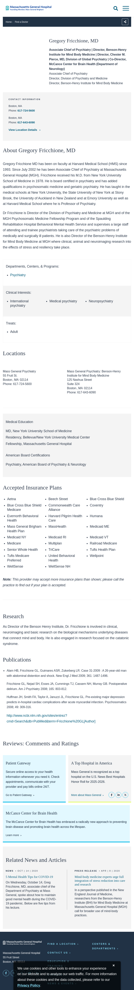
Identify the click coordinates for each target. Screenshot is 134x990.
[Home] (28, 8)
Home (9, 22)
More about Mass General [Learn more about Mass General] (86, 795)
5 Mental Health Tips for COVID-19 (29, 877)
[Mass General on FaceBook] (6, 973)
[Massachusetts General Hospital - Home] (22, 942)
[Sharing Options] (125, 22)
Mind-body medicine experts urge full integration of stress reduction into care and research (100, 880)
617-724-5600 (26, 110)
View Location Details (23, 129)
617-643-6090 (26, 122)
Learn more (12, 835)
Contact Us (58, 952)
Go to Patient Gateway (19, 795)
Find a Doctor (21, 22)
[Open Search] (116, 8)
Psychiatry (18, 275)
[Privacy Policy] (28, 986)
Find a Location (62, 944)
